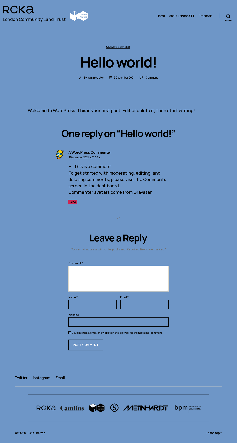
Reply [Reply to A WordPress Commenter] (73, 202)
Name (73, 297)
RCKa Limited (37, 433)
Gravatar (142, 193)
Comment (75, 263)
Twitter (22, 378)
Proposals (205, 16)
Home (161, 16)
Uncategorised (118, 47)
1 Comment (152, 78)
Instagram (44, 378)
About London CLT (181, 16)
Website (73, 315)
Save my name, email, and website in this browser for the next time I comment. (117, 333)
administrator (95, 78)
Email (124, 297)
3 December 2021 (124, 78)
